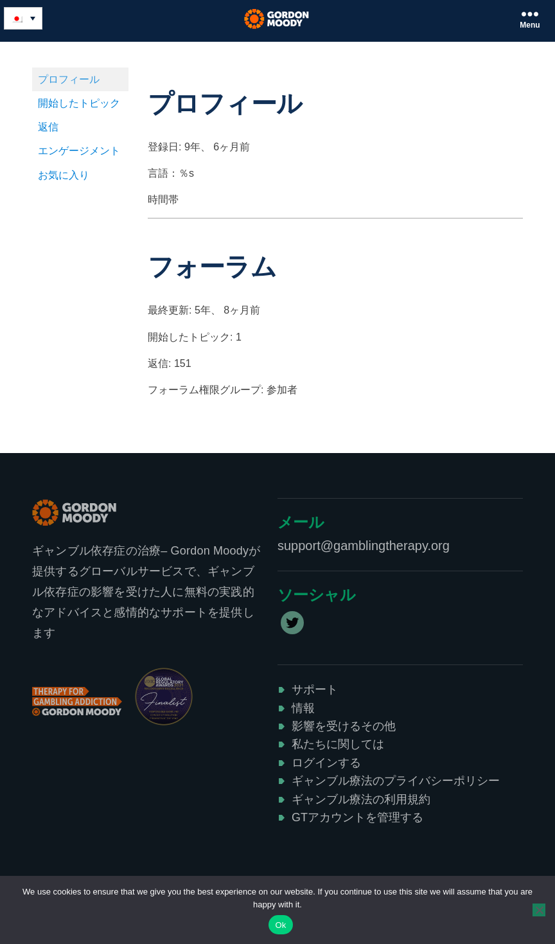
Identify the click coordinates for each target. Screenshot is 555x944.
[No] (539, 910)
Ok (280, 925)
